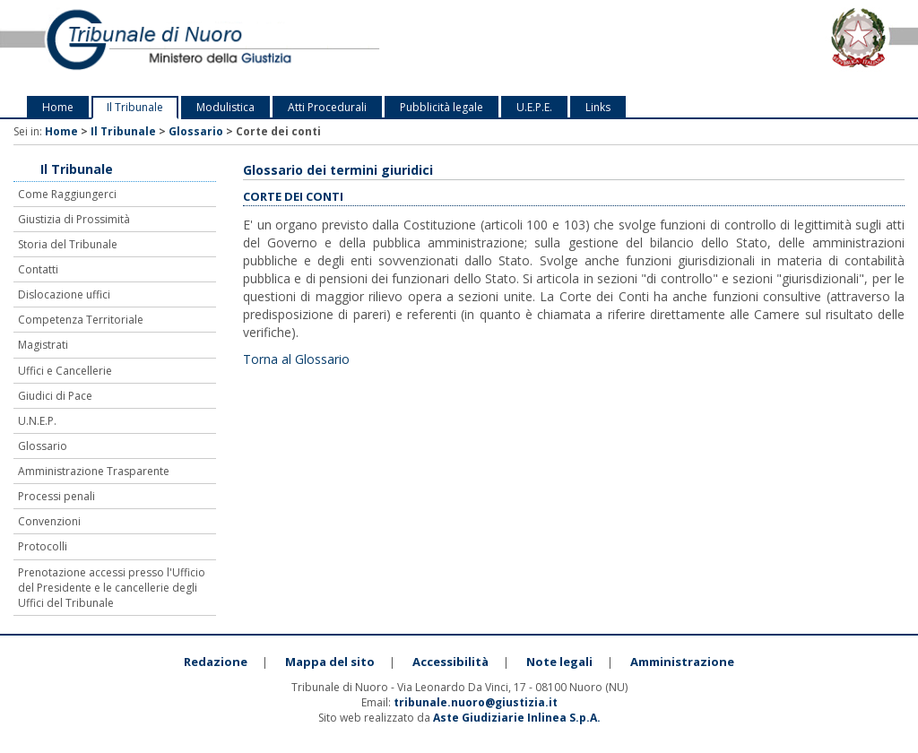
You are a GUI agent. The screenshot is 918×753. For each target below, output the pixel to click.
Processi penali (56, 496)
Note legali (559, 661)
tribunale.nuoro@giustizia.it (476, 702)
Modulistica (225, 107)
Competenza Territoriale (80, 319)
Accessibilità (450, 661)
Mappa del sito (330, 661)
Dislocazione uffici (64, 294)
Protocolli (42, 546)
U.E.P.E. (534, 107)
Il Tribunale (135, 107)
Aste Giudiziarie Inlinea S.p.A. (517, 717)
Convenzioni (49, 521)
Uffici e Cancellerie (65, 370)
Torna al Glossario (296, 359)
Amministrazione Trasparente (93, 471)
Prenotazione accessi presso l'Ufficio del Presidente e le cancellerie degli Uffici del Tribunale (111, 587)
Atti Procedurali (327, 107)
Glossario (196, 131)
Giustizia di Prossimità (74, 219)
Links (598, 107)
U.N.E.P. (37, 420)
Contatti (38, 269)
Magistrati (43, 344)
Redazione (215, 661)
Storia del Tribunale (67, 244)
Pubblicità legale (441, 107)
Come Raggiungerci (67, 194)
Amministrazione (682, 661)
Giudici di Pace (55, 395)
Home (58, 107)
